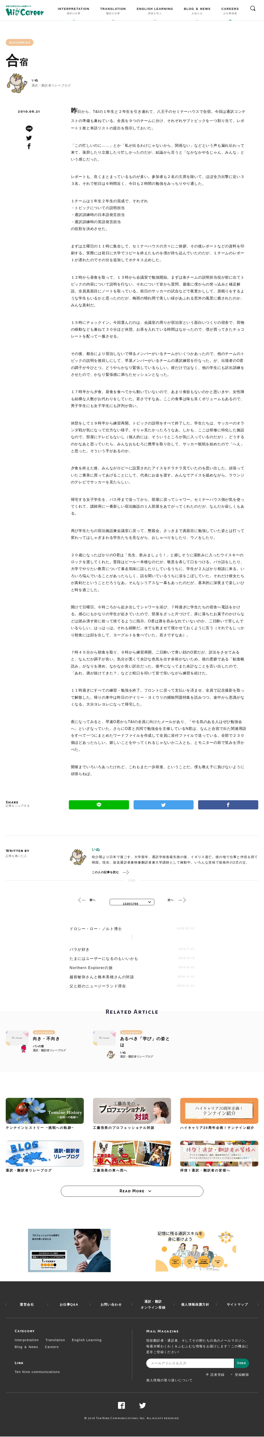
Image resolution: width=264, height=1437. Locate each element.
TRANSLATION (113, 12)
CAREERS (230, 12)
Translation (55, 1340)
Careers (52, 1347)
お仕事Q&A (69, 1305)
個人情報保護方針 (195, 1305)
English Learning (87, 1340)
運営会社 (27, 1305)
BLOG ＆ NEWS (197, 12)
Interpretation (27, 1340)
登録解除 (239, 1375)
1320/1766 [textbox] (130, 903)
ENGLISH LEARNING (155, 12)
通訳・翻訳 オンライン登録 (153, 1305)
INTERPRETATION (74, 12)
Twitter (164, 804)
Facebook (228, 804)
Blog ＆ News (26, 1347)
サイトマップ (237, 1305)
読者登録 (215, 1375)
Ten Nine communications (37, 1372)
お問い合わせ (111, 1305)
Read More (132, 1191)
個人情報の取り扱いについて (169, 1380)
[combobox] (132, 902)
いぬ (35, 80)
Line (99, 804)
